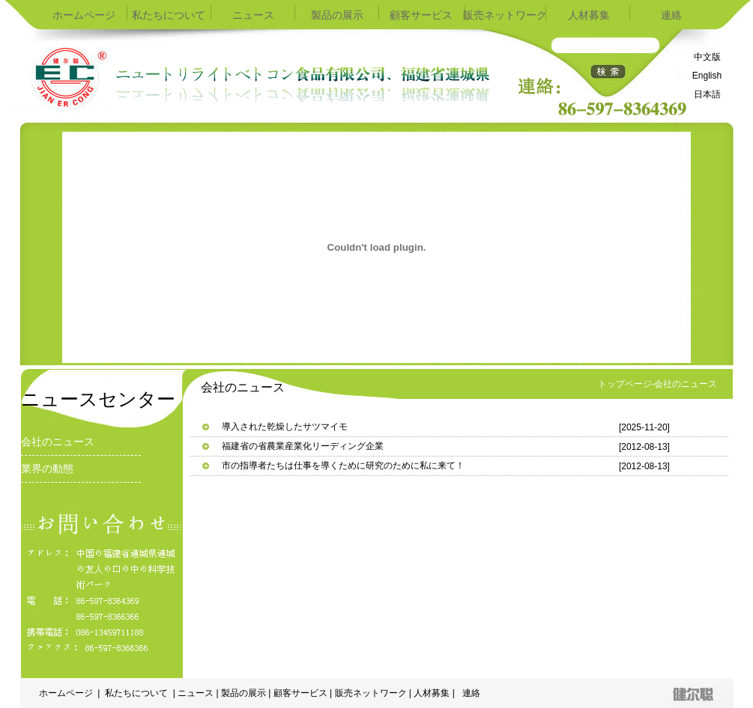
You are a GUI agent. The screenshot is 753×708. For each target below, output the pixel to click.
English (707, 75)
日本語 (707, 94)
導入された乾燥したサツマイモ (285, 426)
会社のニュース (57, 442)
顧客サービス (421, 15)
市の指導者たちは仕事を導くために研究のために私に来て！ (343, 465)
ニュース (253, 15)
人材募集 (589, 15)
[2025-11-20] (644, 427)
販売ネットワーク (505, 15)
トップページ (625, 384)
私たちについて (169, 15)
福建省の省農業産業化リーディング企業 (303, 446)
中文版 (707, 57)
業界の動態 (47, 468)
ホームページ (85, 15)
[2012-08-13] (644, 447)
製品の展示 (337, 15)
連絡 (672, 15)
